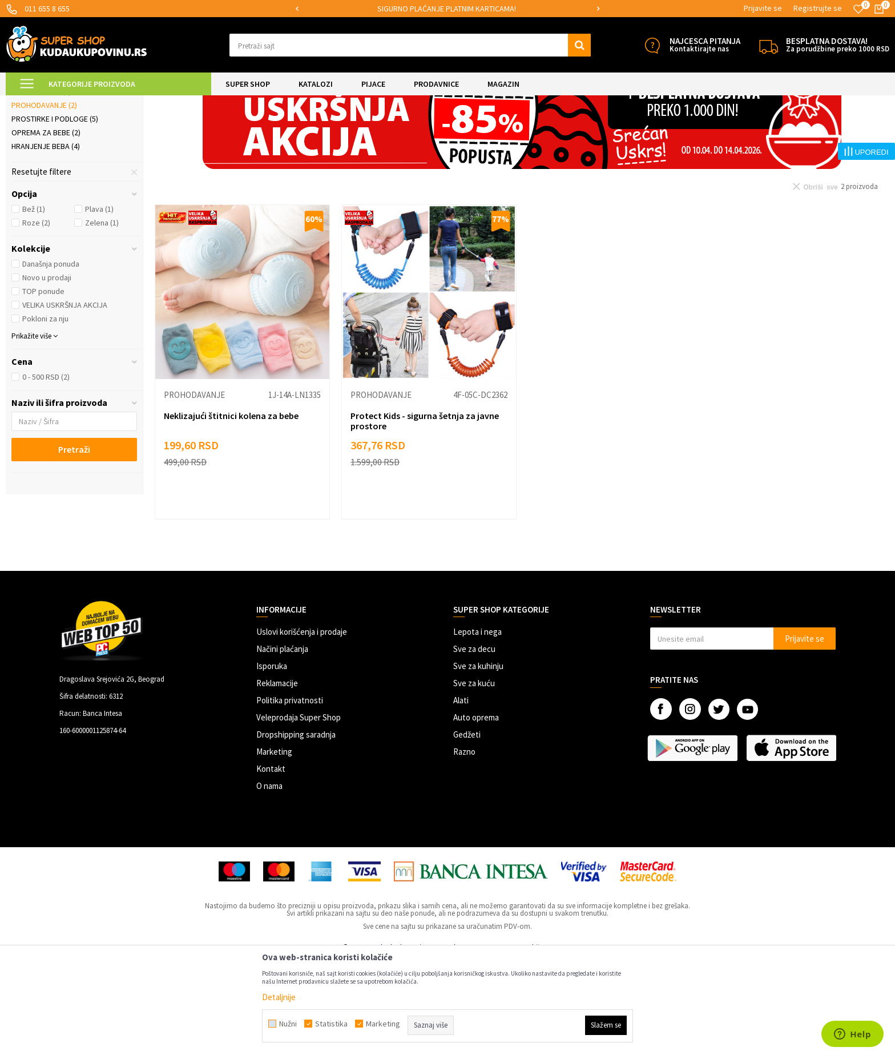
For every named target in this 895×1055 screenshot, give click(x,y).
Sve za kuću (474, 778)
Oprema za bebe (45, 228)
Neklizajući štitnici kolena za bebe (231, 511)
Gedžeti (467, 830)
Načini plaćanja (282, 744)
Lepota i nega (477, 727)
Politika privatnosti (289, 795)
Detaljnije (279, 997)
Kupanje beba (41, 187)
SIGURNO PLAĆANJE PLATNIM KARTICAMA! (446, 8)
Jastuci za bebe (45, 159)
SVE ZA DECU (131, 102)
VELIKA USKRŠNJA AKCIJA (64, 400)
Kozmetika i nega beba (57, 173)
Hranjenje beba (45, 241)
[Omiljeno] (858, 9)
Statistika (331, 1024)
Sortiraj (681, 131)
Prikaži (770, 131)
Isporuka (271, 761)
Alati (461, 795)
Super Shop (84, 102)
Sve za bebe (178, 102)
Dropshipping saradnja (296, 830)
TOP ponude (43, 386)
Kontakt (270, 864)
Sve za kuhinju (478, 761)
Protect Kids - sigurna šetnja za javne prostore (424, 516)
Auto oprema (476, 812)
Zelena (102, 318)
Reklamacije (277, 778)
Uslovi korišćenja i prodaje (301, 727)
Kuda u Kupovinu (32, 102)
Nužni (288, 1024)
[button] (410, 45)
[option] (447, 9)
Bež (33, 304)
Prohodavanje (44, 200)
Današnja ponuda (50, 359)
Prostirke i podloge (54, 214)
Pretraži (74, 544)
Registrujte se (817, 8)
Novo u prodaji (46, 373)
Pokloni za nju (45, 414)
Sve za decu (474, 744)
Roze (36, 318)
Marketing (274, 847)
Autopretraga (631, 131)
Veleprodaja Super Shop (298, 812)
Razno (464, 847)
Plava (99, 304)
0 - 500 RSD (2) (46, 472)
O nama (269, 881)
